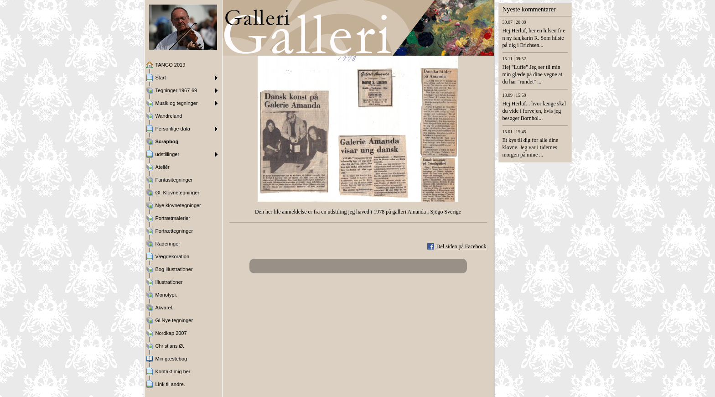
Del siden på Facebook (461, 246)
